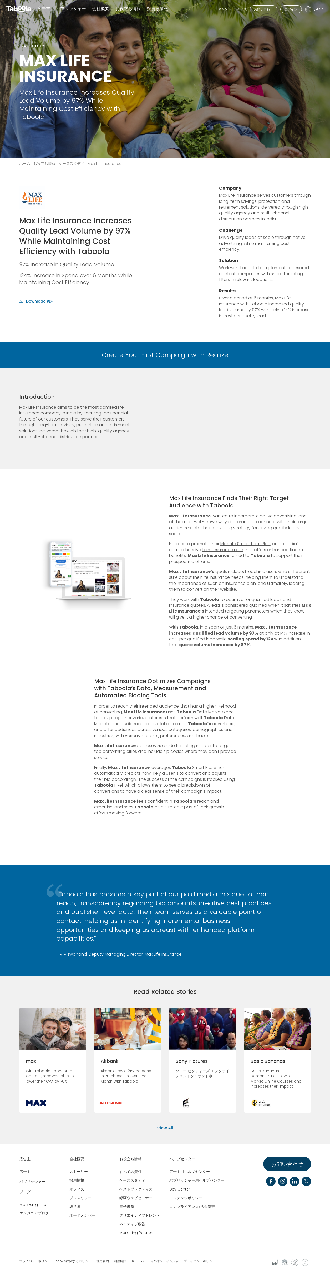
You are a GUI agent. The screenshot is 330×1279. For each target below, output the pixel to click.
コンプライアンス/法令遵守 (192, 1206)
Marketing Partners (136, 1232)
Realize (217, 354)
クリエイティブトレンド (139, 1215)
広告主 (44, 9)
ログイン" (291, 9)
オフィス (76, 1189)
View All (165, 1128)
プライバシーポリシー (35, 1261)
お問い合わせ (263, 9)
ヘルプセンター (182, 1159)
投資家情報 (157, 9)
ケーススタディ (71, 163)
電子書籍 (126, 1206)
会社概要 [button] (100, 9)
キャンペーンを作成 (232, 9)
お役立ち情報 (44, 163)
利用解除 (120, 1261)
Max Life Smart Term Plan (245, 544)
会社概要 (76, 1159)
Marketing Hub (32, 1204)
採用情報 (76, 1180)
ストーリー (78, 1171)
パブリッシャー (71, 9)
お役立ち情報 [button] (128, 9)
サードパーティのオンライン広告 (155, 1261)
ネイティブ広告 (132, 1224)
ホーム (24, 163)
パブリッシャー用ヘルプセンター (197, 1180)
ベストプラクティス (136, 1189)
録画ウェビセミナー (136, 1198)
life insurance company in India (71, 410)
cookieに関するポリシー (73, 1261)
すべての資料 (130, 1171)
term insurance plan (222, 550)
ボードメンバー (82, 1215)
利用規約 (102, 1261)
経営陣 (74, 1206)
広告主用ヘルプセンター (189, 1171)
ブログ (25, 1191)
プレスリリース (82, 1198)
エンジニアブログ (34, 1213)
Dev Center (179, 1189)
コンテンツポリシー (185, 1198)
